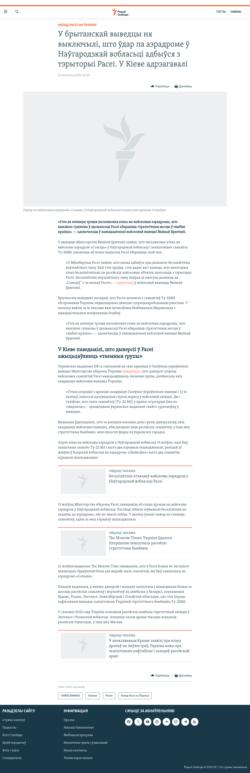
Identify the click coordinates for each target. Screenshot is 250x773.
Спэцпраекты (11, 758)
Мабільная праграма (78, 735)
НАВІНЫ (236, 12)
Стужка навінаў (13, 720)
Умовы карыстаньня (78, 758)
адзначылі (126, 283)
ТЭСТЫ (221, 12)
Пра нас (69, 720)
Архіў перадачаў (14, 743)
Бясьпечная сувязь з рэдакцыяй (86, 743)
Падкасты (9, 727)
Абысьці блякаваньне (79, 727)
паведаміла (131, 371)
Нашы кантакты (75, 750)
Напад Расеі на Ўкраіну (77, 25)
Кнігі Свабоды (12, 735)
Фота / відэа (10, 750)
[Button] (160, 86)
